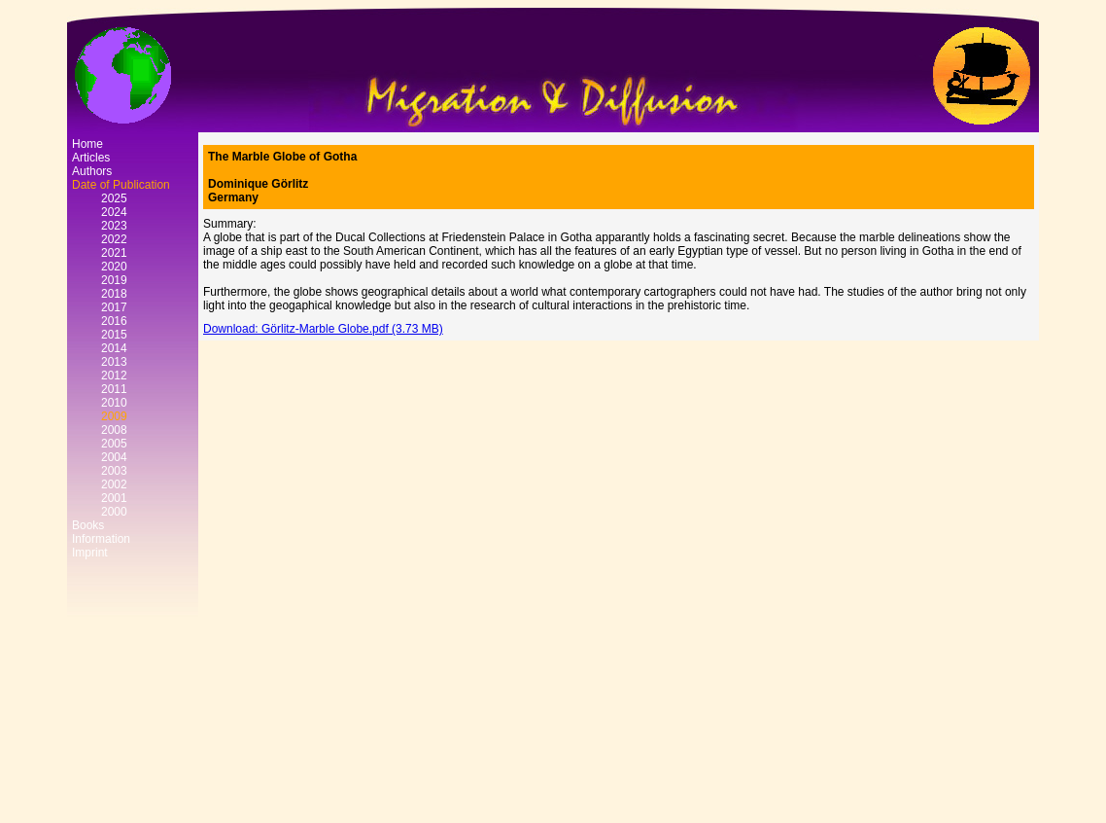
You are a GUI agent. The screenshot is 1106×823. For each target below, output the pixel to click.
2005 (114, 443)
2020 (114, 266)
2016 (114, 321)
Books (88, 525)
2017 (114, 307)
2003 (114, 471)
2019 (114, 280)
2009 (114, 416)
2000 (114, 512)
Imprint (90, 552)
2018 (114, 294)
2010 (114, 403)
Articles (91, 157)
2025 (114, 198)
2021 (114, 253)
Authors (92, 171)
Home (87, 144)
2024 (114, 212)
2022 (114, 239)
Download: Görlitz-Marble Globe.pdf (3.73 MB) (323, 329)
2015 (114, 334)
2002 (114, 484)
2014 (114, 348)
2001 (114, 498)
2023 (114, 226)
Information (101, 539)
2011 (114, 389)
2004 (114, 457)
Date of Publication (121, 185)
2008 (114, 430)
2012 (114, 375)
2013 (114, 362)
